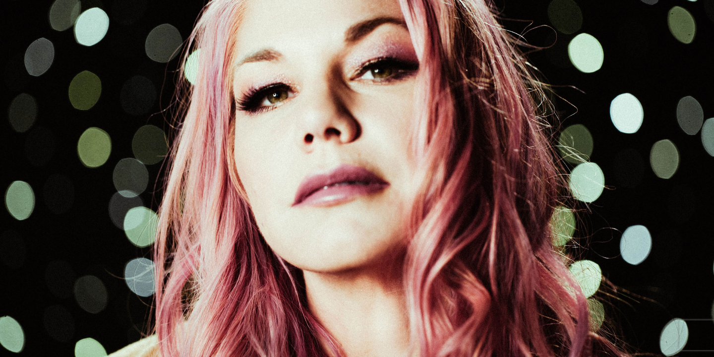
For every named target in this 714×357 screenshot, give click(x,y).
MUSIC (412, 17)
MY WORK (329, 17)
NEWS (372, 17)
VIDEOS (453, 17)
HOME (244, 17)
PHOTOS (537, 17)
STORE (494, 17)
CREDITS (583, 17)
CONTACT (631, 17)
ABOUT (284, 17)
